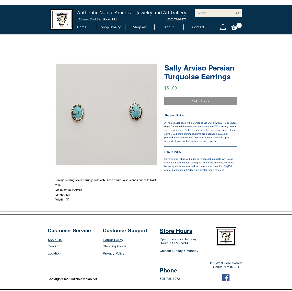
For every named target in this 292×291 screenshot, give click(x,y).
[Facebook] (225, 277)
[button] (110, 27)
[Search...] (212, 13)
